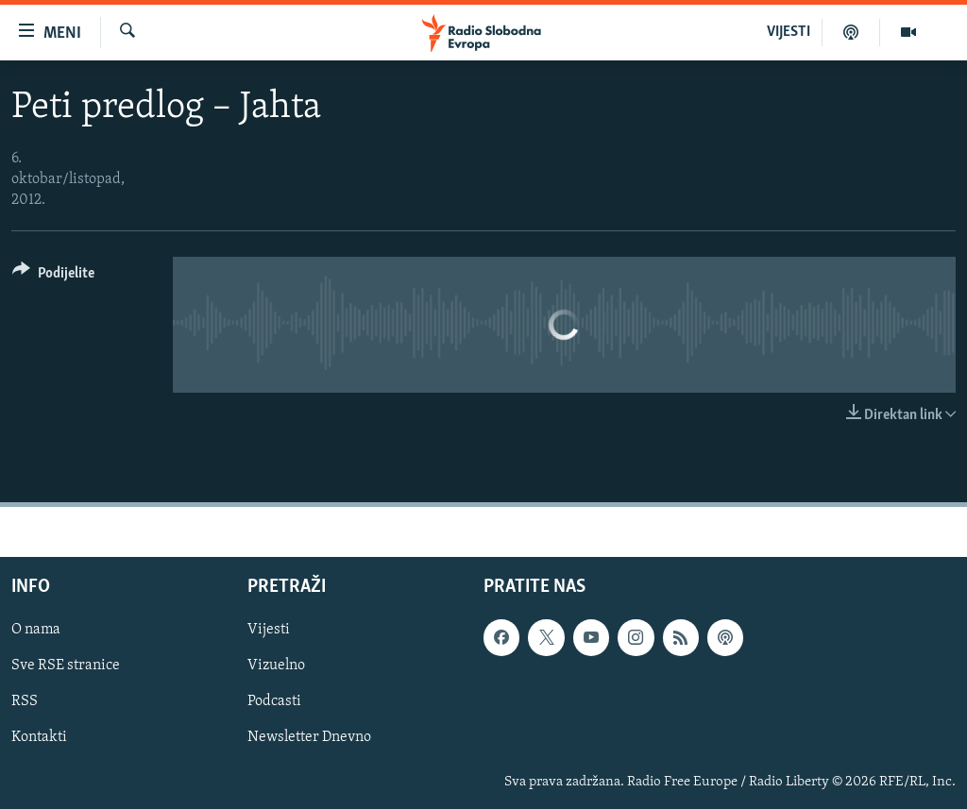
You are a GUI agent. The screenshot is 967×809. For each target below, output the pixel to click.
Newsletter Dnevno (309, 737)
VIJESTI (788, 32)
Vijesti (268, 629)
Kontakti (39, 737)
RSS (24, 701)
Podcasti (274, 701)
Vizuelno (276, 665)
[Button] (53, 276)
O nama (35, 629)
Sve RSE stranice (65, 665)
